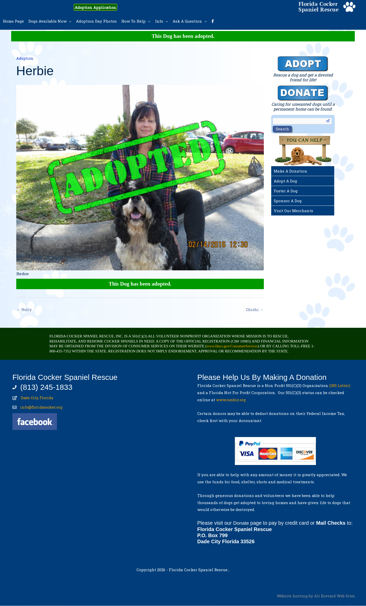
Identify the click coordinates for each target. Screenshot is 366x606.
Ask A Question (187, 21)
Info (159, 21)
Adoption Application (99, 7)
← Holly (24, 309)
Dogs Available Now (47, 21)
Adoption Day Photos (96, 21)
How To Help (133, 21)
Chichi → (254, 309)
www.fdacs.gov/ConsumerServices (233, 346)
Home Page (13, 21)
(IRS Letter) (339, 386)
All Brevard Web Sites (334, 596)
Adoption (25, 58)
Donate (241, 523)
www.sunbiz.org (232, 399)
